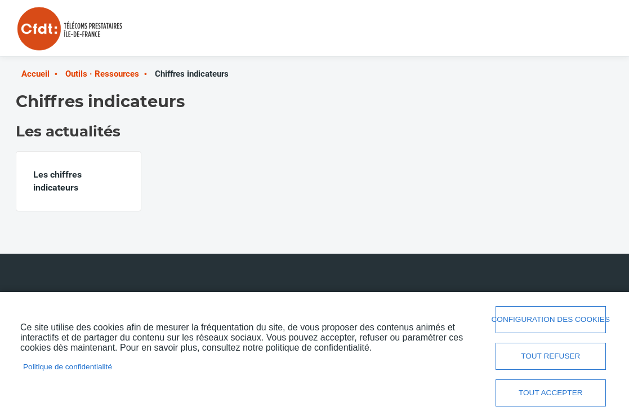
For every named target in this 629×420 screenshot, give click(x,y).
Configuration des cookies (550, 319)
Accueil (35, 74)
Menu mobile (590, 32)
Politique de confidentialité (67, 366)
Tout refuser (550, 356)
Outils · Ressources (102, 74)
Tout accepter (551, 392)
